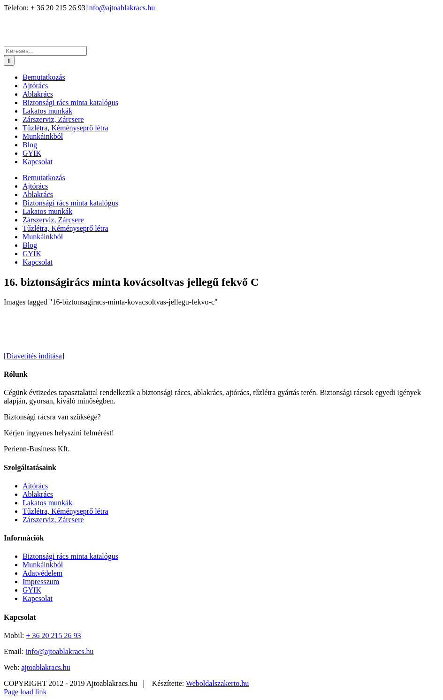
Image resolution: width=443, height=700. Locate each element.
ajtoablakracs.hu (45, 667)
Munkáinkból (43, 565)
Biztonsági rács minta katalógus (70, 556)
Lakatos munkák (47, 503)
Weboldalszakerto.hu (217, 683)
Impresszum (41, 582)
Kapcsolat (38, 598)
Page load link (25, 692)
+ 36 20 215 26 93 (53, 635)
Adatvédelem (42, 573)
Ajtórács (35, 486)
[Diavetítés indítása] (34, 356)
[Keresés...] (45, 51)
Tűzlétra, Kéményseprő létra (65, 511)
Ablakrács (38, 494)
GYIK (32, 590)
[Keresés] (9, 61)
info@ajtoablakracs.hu (121, 8)
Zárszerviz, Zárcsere (53, 520)
